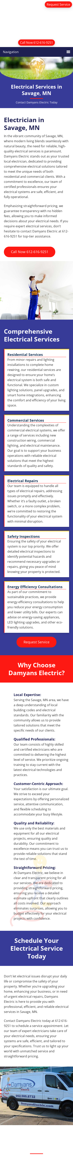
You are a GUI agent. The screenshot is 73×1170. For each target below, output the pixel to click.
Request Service (58, 4)
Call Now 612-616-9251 (36, 42)
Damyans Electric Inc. (36, 22)
